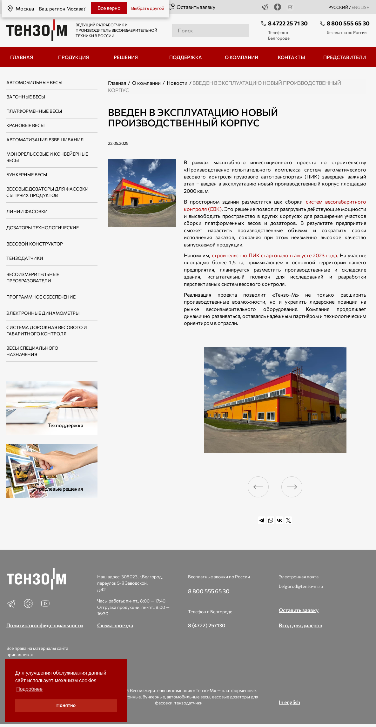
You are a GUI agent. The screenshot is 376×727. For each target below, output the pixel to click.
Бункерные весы (26, 174)
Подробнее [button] (29, 689)
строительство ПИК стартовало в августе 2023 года (274, 255)
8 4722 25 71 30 (288, 23)
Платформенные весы (34, 111)
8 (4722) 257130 (206, 625)
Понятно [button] (66, 705)
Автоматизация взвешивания (45, 139)
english (361, 7)
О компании (146, 83)
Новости (177, 83)
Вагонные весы (25, 96)
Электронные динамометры (42, 313)
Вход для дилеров (300, 625)
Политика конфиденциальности (44, 625)
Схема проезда (115, 625)
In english (289, 702)
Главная (117, 83)
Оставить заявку (191, 7)
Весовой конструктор (34, 243)
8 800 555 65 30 (348, 23)
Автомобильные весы (34, 82)
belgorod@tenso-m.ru (301, 586)
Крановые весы (25, 125)
